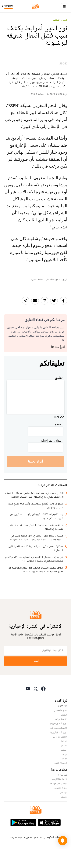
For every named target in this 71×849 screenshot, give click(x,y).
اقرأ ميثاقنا (58, 347)
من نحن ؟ (62, 774)
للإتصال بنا (62, 792)
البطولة (63, 714)
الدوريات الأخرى (60, 763)
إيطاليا (64, 750)
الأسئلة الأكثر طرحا (58, 779)
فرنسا (64, 754)
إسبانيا (64, 745)
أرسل (36, 660)
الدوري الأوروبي (60, 736)
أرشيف (64, 796)
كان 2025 (62, 706)
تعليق (58, 378)
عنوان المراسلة (51, 440)
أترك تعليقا (35, 461)
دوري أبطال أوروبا (58, 732)
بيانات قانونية (61, 788)
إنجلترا (64, 741)
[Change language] (8, 6)
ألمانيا (64, 758)
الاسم (58, 424)
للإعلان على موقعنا (58, 783)
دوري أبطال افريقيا (58, 723)
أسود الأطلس (59, 20)
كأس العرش (61, 719)
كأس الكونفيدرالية (58, 728)
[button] (62, 840)
